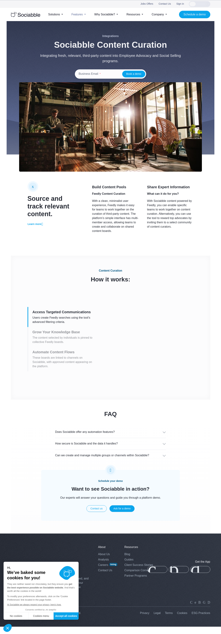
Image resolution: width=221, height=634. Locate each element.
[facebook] (204, 609)
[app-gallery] (179, 577)
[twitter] (195, 609)
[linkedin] (191, 609)
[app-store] (157, 577)
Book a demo (133, 73)
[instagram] (199, 609)
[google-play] (200, 577)
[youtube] (209, 609)
